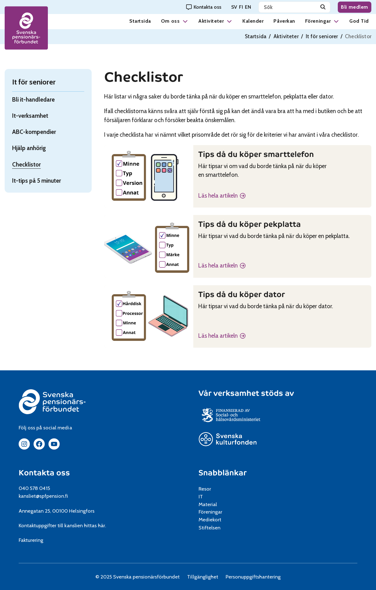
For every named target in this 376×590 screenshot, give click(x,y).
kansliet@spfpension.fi (43, 496)
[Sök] (323, 7)
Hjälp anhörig (29, 148)
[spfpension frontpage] (26, 28)
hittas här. (95, 525)
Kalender (253, 21)
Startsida (140, 21)
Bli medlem (354, 7)
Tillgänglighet (202, 577)
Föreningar (318, 21)
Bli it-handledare (33, 99)
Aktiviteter (211, 21)
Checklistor (26, 164)
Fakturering (31, 540)
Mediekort (217, 519)
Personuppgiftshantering (253, 577)
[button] (185, 21)
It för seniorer (322, 36)
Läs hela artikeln (218, 196)
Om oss (170, 21)
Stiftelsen (212, 527)
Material (208, 504)
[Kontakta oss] (204, 7)
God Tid (359, 21)
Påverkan (284, 21)
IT (201, 496)
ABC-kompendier (34, 131)
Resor (205, 489)
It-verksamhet (30, 115)
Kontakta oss (44, 473)
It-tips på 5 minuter (36, 180)
